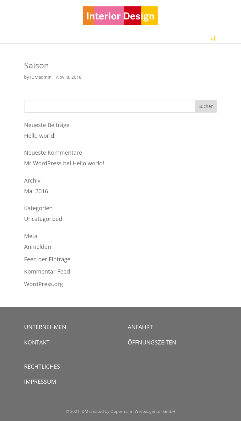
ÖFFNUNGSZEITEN (152, 342)
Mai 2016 (36, 191)
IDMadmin (40, 77)
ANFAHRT (140, 327)
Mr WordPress (43, 163)
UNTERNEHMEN (45, 327)
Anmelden (37, 246)
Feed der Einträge (47, 259)
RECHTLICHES (42, 366)
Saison (36, 65)
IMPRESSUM (40, 381)
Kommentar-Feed (47, 271)
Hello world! (40, 135)
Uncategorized (43, 218)
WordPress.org (43, 284)
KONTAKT (37, 342)
